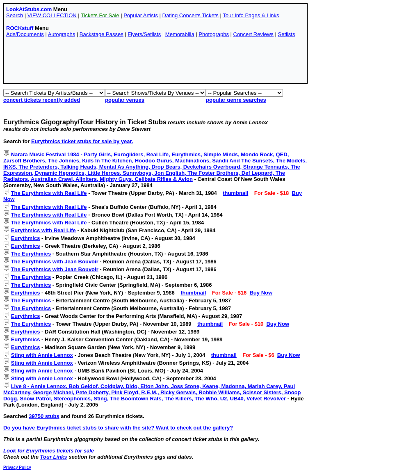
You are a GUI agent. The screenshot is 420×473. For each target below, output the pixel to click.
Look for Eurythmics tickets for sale (48, 451)
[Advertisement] (155, 62)
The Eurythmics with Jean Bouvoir (54, 261)
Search (14, 15)
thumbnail (235, 193)
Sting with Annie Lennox (42, 355)
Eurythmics (25, 238)
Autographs (61, 34)
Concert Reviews (253, 34)
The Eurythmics (31, 254)
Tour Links (53, 457)
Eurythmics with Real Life (43, 230)
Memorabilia (179, 34)
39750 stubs (44, 416)
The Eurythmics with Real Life (49, 193)
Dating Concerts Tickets (190, 15)
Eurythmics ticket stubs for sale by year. (82, 141)
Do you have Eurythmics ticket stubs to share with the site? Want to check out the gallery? (118, 428)
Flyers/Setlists (144, 34)
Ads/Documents (25, 34)
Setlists (286, 34)
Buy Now (260, 293)
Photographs (214, 34)
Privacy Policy (17, 467)
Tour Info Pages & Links (251, 15)
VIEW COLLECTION (52, 15)
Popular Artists (140, 15)
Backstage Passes (101, 34)
